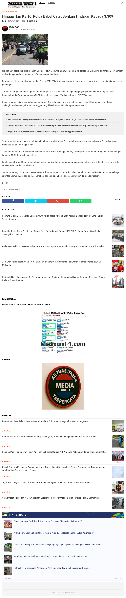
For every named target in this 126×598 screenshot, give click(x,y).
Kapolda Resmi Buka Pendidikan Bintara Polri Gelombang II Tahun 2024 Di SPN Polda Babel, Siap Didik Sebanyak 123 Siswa (58, 125)
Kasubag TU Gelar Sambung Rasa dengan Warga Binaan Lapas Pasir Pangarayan (50, 556)
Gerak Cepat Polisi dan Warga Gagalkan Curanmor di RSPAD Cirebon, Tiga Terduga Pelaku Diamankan (51, 498)
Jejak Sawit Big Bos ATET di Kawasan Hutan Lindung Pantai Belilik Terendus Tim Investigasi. (46, 482)
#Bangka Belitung (11, 189)
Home (4, 11)
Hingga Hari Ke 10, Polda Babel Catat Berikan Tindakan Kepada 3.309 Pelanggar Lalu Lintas (57, 18)
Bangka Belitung (14, 11)
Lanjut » (118, 579)
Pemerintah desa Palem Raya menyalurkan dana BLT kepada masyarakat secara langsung (45, 421)
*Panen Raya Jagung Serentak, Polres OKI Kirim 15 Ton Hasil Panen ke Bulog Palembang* (53, 533)
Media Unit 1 (70, 592)
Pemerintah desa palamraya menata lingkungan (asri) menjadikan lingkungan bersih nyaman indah (49, 436)
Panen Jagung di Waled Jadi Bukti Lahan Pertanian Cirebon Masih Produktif (48, 521)
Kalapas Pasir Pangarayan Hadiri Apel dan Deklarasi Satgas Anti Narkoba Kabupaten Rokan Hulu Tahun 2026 (54, 452)
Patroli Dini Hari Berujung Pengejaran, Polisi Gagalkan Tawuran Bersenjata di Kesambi (52, 568)
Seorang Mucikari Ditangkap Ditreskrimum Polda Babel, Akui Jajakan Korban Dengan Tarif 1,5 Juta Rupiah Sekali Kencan (57, 119)
